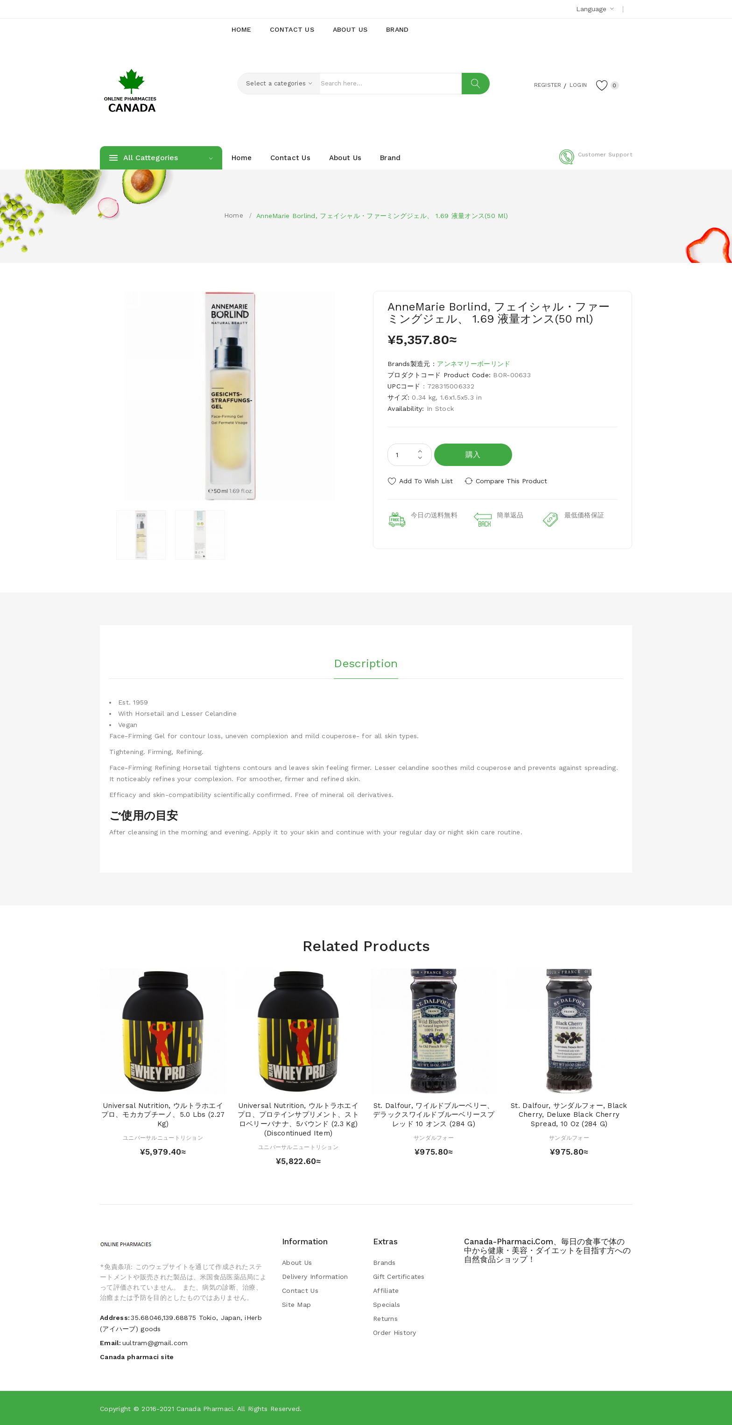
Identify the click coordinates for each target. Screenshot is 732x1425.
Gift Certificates (399, 1276)
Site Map (296, 1304)
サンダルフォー (434, 1138)
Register (539, 84)
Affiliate (386, 1290)
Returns (385, 1318)
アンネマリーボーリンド (473, 363)
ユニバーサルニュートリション (163, 1138)
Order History (394, 1332)
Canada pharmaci (204, 1408)
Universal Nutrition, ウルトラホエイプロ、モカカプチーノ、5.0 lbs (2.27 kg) (163, 1115)
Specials (386, 1304)
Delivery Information (315, 1276)
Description (366, 662)
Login (574, 84)
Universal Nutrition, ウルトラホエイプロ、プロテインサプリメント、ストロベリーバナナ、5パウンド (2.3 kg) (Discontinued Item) (298, 1119)
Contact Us (300, 1290)
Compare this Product (513, 481)
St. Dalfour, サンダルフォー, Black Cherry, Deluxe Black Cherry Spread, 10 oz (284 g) (569, 1115)
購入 (473, 454)
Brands (384, 1262)
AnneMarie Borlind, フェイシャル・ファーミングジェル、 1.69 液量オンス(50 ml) (382, 215)
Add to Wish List (426, 481)
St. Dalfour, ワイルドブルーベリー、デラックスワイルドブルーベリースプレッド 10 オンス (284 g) (433, 1115)
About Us (297, 1262)
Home (233, 215)
